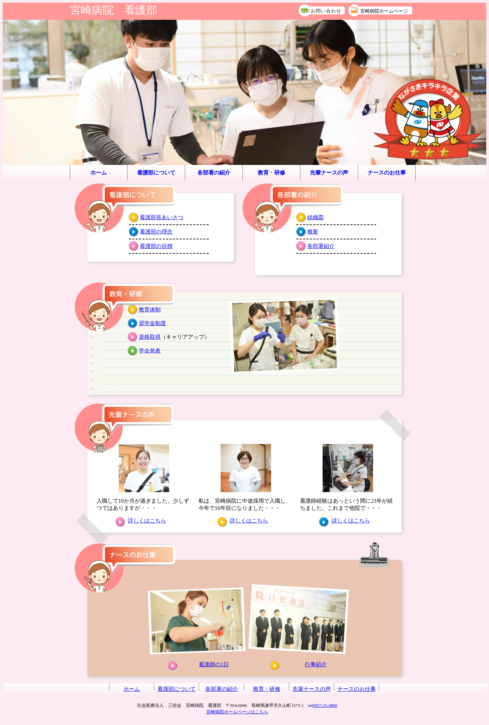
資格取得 (150, 337)
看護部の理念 (156, 232)
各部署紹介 (321, 246)
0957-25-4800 (325, 705)
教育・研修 (271, 173)
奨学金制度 (152, 323)
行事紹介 (316, 664)
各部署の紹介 (213, 173)
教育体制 (150, 309)
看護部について (156, 173)
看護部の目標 (156, 246)
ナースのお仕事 (387, 173)
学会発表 (150, 350)
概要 (312, 232)
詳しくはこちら (147, 521)
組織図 (315, 217)
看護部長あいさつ (161, 217)
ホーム (98, 173)
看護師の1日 (214, 664)
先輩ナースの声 (329, 173)
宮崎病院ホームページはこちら (237, 712)
